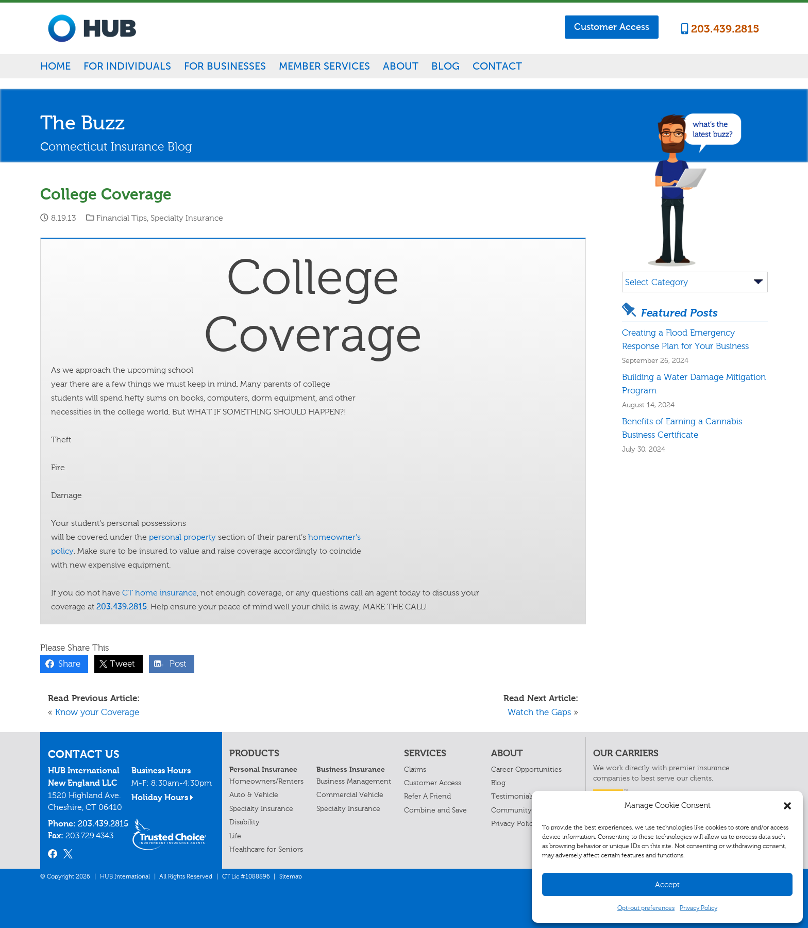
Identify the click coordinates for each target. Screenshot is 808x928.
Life (235, 836)
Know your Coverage (97, 712)
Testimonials (512, 796)
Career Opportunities (526, 769)
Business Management (353, 781)
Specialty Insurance (186, 218)
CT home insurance (159, 593)
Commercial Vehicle (349, 794)
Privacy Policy (698, 908)
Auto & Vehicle (253, 794)
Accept (667, 884)
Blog (445, 66)
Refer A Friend (427, 796)
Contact (497, 66)
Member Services (324, 66)
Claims (415, 769)
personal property (182, 537)
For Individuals (127, 66)
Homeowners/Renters (266, 781)
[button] (787, 806)
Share (66, 663)
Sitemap (290, 876)
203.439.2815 (720, 29)
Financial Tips (121, 218)
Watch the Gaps (539, 712)
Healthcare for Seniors (266, 849)
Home (55, 66)
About (400, 66)
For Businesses (225, 66)
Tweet (120, 663)
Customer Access (611, 26)
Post (175, 663)
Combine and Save (435, 810)
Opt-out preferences (646, 908)
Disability (244, 822)
